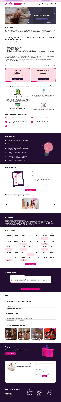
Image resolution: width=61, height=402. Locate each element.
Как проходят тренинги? (11, 306)
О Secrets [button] (25, 3)
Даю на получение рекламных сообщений (42, 374)
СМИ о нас (49, 393)
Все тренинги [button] (17, 3)
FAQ (27, 393)
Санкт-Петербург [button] (43, 3)
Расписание (35, 3)
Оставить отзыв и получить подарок (30, 289)
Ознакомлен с (42, 372)
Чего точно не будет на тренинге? (13, 315)
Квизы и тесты (49, 392)
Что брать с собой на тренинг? (12, 313)
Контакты (28, 390)
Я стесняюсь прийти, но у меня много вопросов (15, 320)
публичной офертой (46, 371)
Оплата (28, 392)
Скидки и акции (50, 390)
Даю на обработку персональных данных (42, 373)
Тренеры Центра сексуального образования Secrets (15, 220)
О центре (28, 389)
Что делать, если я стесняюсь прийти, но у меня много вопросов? (19, 318)
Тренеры (38, 391)
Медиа (48, 389)
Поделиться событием (51, 65)
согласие (38, 373)
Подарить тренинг (10, 353)
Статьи (48, 391)
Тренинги (38, 389)
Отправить (44, 376)
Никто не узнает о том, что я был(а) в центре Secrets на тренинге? (19, 301)
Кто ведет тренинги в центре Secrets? (13, 308)
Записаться (17, 79)
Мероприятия (39, 392)
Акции (31, 3)
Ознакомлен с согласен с (42, 371)
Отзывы (38, 393)
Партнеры (49, 394)
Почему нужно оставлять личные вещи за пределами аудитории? (19, 303)
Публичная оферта (30, 391)
